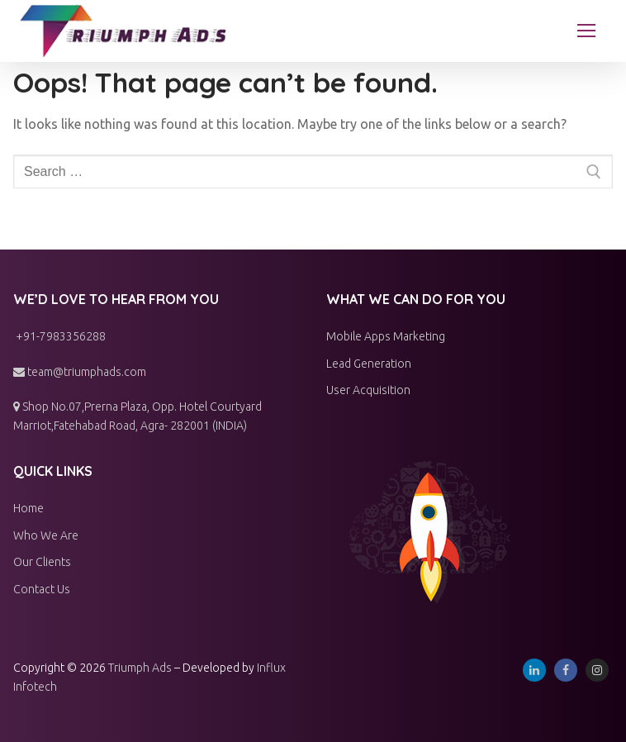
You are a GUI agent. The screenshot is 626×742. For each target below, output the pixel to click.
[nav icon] (586, 31)
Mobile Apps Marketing (385, 336)
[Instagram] (597, 670)
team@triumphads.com (79, 371)
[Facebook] (565, 670)
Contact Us (41, 589)
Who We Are (45, 535)
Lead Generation (368, 363)
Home (28, 508)
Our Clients (42, 561)
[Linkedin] (534, 670)
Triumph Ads (140, 667)
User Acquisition (368, 390)
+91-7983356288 (59, 336)
